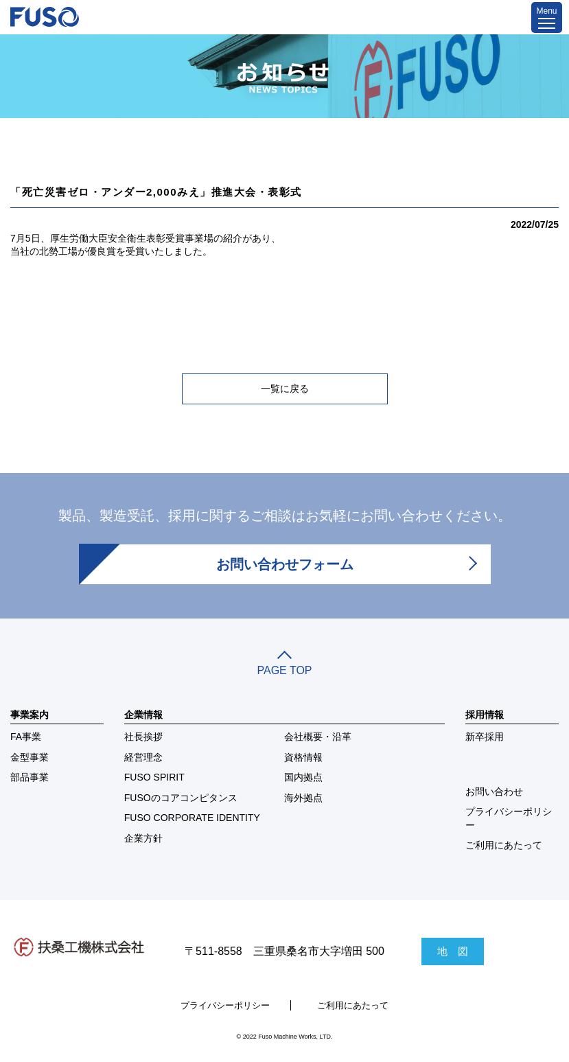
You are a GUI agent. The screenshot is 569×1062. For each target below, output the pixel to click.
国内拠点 (303, 777)
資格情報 (303, 757)
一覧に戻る (285, 388)
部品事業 (29, 777)
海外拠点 (303, 797)
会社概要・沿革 (317, 736)
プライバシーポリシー (508, 818)
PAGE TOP (284, 664)
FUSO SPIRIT (154, 777)
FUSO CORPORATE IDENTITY (192, 817)
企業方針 (143, 838)
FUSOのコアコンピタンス (180, 797)
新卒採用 (484, 736)
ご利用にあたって (503, 845)
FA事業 (25, 736)
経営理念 (143, 757)
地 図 (452, 951)
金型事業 (29, 757)
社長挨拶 (143, 736)
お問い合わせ (494, 791)
